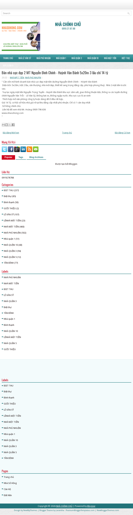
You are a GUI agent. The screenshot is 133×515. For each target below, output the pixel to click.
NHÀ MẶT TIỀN (110, 58)
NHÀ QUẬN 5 (8, 65)
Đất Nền (8, 495)
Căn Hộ (7, 489)
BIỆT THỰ (126, 58)
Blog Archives (36, 157)
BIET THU (8, 190)
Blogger (73, 164)
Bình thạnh (9, 202)
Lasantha (60, 510)
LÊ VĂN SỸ (9, 214)
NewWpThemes (30, 510)
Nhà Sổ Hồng (10, 483)
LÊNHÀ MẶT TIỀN (12, 220)
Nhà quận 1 (9, 239)
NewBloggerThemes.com (108, 510)
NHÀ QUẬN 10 (93, 58)
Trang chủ (67, 133)
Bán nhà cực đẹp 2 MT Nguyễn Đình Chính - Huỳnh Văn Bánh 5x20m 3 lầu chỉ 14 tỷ (55, 72)
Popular (8, 157)
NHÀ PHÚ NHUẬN (44, 58)
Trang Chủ (8, 58)
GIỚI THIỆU (10, 208)
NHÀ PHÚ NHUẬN (33, 77)
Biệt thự (8, 196)
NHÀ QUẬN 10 (11, 245)
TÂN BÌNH (9, 262)
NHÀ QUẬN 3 (77, 58)
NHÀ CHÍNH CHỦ (68, 24)
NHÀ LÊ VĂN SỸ (25, 58)
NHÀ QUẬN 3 (10, 251)
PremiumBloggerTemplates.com (80, 510)
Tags (21, 157)
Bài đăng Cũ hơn (122, 133)
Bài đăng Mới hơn (11, 133)
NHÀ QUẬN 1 (61, 58)
